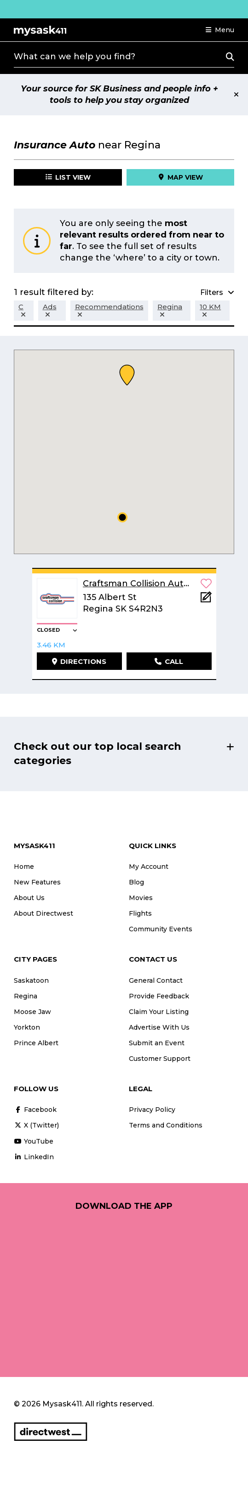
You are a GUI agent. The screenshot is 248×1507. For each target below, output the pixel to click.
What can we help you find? (74, 56)
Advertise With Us (159, 1027)
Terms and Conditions (165, 1125)
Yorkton (27, 1027)
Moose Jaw (32, 1012)
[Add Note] (206, 599)
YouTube (33, 1141)
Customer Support (159, 1058)
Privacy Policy (152, 1109)
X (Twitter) (36, 1125)
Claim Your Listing (159, 1012)
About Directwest (43, 913)
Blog (136, 882)
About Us (29, 898)
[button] (220, 29)
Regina (25, 996)
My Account (148, 866)
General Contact (156, 980)
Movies (141, 898)
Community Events (160, 929)
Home (24, 866)
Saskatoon (31, 980)
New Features (37, 882)
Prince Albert (36, 1043)
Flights (140, 913)
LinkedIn (34, 1157)
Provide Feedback (159, 996)
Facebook (35, 1109)
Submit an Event (157, 1043)
